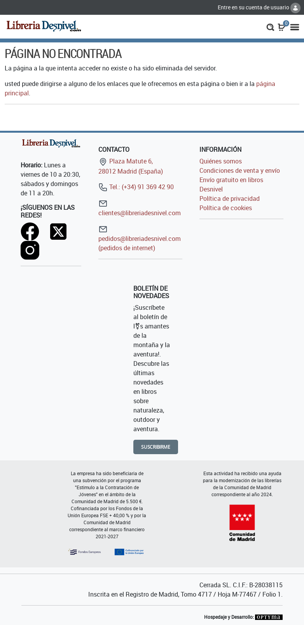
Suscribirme (155, 447)
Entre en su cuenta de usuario (259, 7)
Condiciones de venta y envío (239, 170)
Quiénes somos (220, 161)
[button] (270, 26)
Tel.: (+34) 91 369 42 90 (136, 187)
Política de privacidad (229, 198)
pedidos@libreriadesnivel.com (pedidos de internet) (139, 238)
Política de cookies (225, 208)
